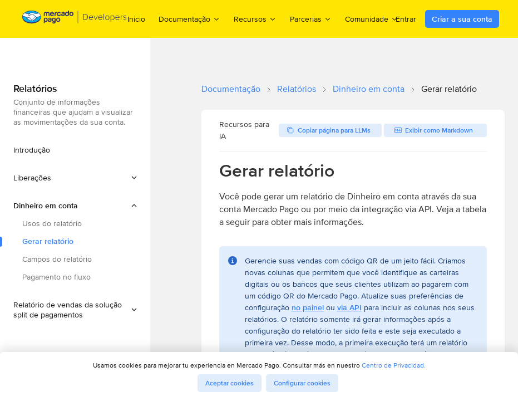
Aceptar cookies (229, 383)
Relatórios (296, 88)
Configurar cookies (302, 383)
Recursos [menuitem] (255, 18)
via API (349, 307)
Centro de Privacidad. (394, 365)
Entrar (406, 19)
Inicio (136, 19)
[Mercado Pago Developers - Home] (74, 19)
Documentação (230, 88)
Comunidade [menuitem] (371, 18)
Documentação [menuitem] (189, 18)
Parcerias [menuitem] (311, 18)
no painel (308, 307)
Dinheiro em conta (368, 88)
